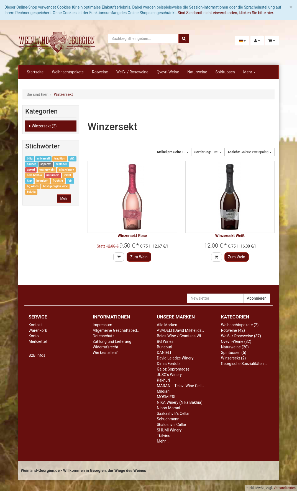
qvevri (31, 170)
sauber (31, 164)
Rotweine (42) (233, 330)
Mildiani (163, 391)
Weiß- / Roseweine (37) (241, 336)
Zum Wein (139, 257)
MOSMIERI (166, 397)
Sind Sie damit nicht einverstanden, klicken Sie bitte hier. (226, 13)
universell (43, 159)
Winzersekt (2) (43, 126)
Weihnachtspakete (68, 72)
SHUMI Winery (169, 430)
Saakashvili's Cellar (173, 413)
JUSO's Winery (169, 374)
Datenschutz (103, 336)
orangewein (47, 170)
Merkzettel (38, 341)
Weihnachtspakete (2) (240, 325)
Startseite (35, 72)
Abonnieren (257, 298)
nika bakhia (34, 175)
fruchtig (58, 181)
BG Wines (165, 341)
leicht (67, 175)
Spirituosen (225, 72)
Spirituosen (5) (233, 352)
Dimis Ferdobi (169, 363)
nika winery (66, 170)
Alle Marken (167, 325)
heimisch (42, 181)
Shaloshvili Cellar (171, 424)
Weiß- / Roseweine (132, 72)
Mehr (249, 72)
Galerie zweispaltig (249, 152)
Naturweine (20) (235, 347)
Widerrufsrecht (105, 347)
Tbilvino (163, 435)
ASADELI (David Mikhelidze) (181, 330)
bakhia (31, 192)
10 (173, 152)
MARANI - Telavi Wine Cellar (181, 386)
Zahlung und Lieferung (112, 341)
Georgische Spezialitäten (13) (246, 363)
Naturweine (197, 72)
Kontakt (35, 325)
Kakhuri (163, 380)
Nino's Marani (168, 408)
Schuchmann (168, 419)
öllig (29, 159)
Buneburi (164, 347)
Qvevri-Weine (168, 72)
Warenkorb (38, 330)
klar (29, 181)
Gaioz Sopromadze (173, 369)
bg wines (33, 186)
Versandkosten (285, 488)
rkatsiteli (62, 164)
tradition (59, 159)
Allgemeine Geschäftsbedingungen (123, 330)
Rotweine (100, 72)
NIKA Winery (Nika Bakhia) (180, 402)
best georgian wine (55, 186)
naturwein (52, 175)
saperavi (46, 164)
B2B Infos (37, 355)
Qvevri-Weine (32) (236, 341)
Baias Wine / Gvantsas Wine (181, 336)
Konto (34, 336)
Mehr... (162, 441)
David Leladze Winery (175, 358)
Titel (207, 152)
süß (72, 159)
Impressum (102, 325)
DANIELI (164, 352)
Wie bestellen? (105, 352)
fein (70, 181)
